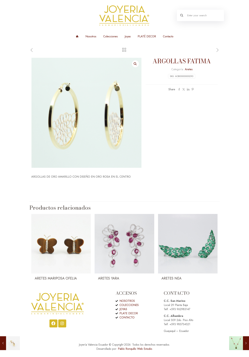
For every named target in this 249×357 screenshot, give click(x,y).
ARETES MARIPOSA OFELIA (56, 278)
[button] (135, 63)
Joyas (128, 36)
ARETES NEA (171, 278)
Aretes (189, 69)
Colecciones (110, 36)
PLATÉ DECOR (147, 36)
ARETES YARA (108, 278)
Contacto (168, 36)
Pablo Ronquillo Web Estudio (135, 349)
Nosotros (90, 36)
